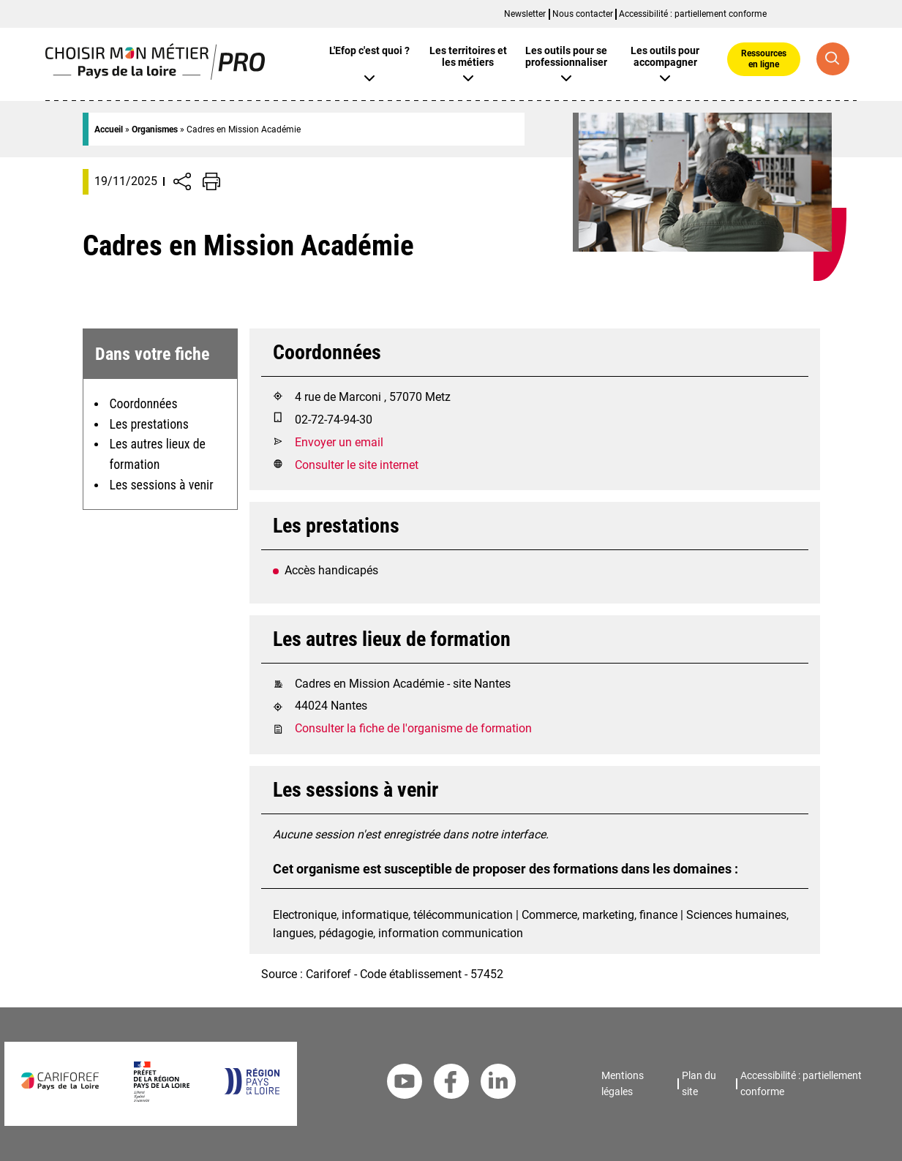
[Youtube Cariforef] (404, 1084)
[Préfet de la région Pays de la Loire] (161, 1098)
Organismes (155, 129)
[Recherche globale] (832, 58)
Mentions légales (622, 1083)
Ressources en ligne (763, 58)
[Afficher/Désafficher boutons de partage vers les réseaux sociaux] (182, 181)
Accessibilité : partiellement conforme (693, 14)
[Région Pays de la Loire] (251, 1090)
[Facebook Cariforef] (451, 1084)
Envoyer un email (339, 442)
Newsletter (525, 14)
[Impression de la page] (211, 181)
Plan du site (699, 1083)
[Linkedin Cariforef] (498, 1084)
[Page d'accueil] (155, 76)
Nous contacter (582, 14)
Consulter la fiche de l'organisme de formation (413, 728)
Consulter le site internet (356, 465)
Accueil (108, 129)
